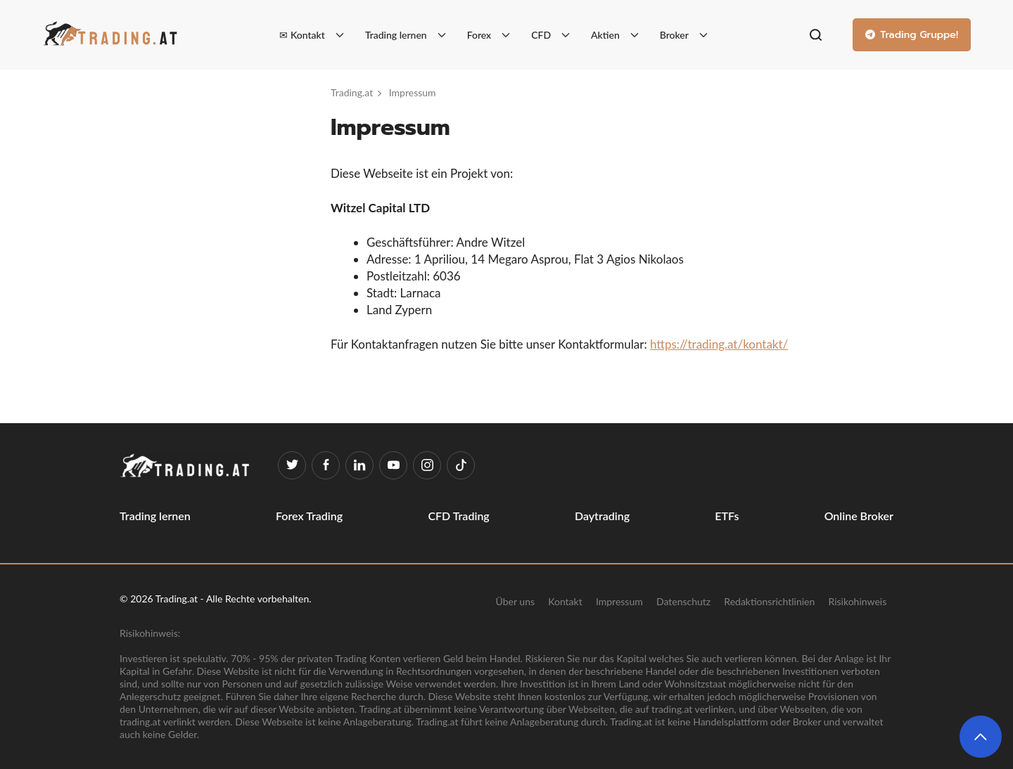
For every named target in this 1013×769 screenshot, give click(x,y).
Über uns (515, 601)
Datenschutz (683, 601)
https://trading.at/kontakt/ (719, 344)
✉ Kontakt (301, 35)
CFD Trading (458, 515)
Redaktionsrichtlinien (769, 601)
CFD (541, 35)
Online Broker (858, 515)
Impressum (619, 601)
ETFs (727, 515)
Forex (479, 35)
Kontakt (565, 601)
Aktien (605, 35)
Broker (674, 35)
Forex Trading (309, 515)
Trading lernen (396, 35)
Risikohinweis (858, 601)
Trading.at (352, 92)
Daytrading (602, 515)
